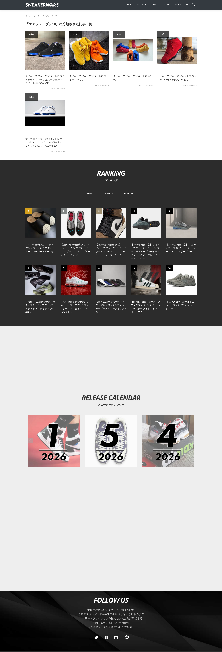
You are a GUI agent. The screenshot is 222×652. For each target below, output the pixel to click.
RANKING (111, 173)
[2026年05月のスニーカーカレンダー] (111, 441)
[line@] (125, 637)
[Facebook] (106, 637)
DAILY (90, 193)
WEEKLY (108, 193)
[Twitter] (96, 637)
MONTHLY (129, 193)
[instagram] (115, 637)
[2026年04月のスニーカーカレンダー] (168, 441)
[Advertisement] (111, 355)
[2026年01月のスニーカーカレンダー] (54, 441)
